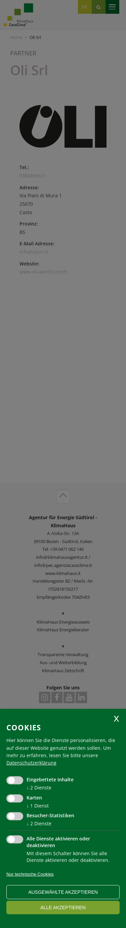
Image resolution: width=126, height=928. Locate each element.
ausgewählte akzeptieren (63, 892)
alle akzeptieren (63, 907)
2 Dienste (39, 787)
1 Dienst (38, 805)
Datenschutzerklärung (31, 763)
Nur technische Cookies (30, 874)
